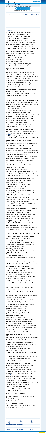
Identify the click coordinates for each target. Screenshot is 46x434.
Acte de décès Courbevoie (8, 426)
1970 (18, 15)
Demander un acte (36, 1)
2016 (33, 14)
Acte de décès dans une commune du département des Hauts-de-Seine (17, 427)
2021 (27, 14)
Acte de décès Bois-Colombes (8, 425)
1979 (7, 15)
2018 (31, 14)
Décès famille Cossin (19, 419)
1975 (12, 15)
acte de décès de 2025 (21, 14)
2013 (37, 14)
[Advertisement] (23, 22)
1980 (6, 15)
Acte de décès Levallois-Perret (20, 426)
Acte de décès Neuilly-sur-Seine (32, 426)
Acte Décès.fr (12, 1)
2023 (25, 14)
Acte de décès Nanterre (8, 429)
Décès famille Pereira (31, 420)
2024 (23, 14)
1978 (8, 15)
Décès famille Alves (7, 419)
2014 (36, 14)
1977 (9, 15)
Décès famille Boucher (8, 422)
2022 (26, 14)
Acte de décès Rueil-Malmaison (20, 429)
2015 (34, 14)
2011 (38, 14)
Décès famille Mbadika (8, 421)
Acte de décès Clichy (31, 425)
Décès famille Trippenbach (19, 420)
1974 (13, 15)
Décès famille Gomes (8, 420)
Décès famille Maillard (19, 421)
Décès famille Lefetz (19, 422)
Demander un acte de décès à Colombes (22, 8)
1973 (14, 15)
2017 (32, 14)
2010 (39, 14)
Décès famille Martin (30, 419)
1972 (15, 15)
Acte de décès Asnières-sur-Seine (20, 425)
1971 (16, 15)
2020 (28, 14)
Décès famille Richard (31, 421)
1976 (10, 15)
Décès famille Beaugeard (31, 422)
